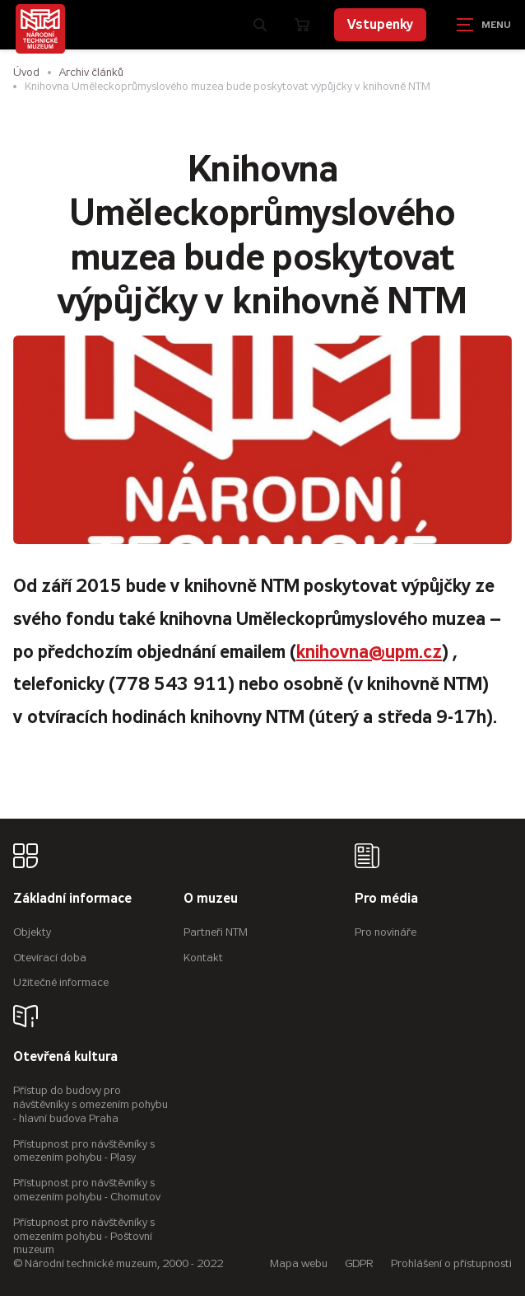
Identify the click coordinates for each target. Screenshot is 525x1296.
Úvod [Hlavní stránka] (26, 72)
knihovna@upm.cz (369, 651)
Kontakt (203, 957)
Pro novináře (385, 932)
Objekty (32, 932)
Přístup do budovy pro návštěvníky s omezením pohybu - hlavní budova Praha (90, 1104)
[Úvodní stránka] (40, 29)
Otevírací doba (49, 957)
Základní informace (72, 899)
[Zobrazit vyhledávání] (260, 24)
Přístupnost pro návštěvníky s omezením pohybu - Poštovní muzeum (84, 1236)
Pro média (386, 899)
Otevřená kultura (65, 1057)
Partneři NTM (216, 932)
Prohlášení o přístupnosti (451, 1263)
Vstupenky (380, 24)
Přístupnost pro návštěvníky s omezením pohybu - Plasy (84, 1151)
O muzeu (211, 899)
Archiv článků (91, 72)
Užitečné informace (61, 982)
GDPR (359, 1263)
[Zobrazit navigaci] (484, 24)
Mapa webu (299, 1263)
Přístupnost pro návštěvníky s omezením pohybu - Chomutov (86, 1189)
